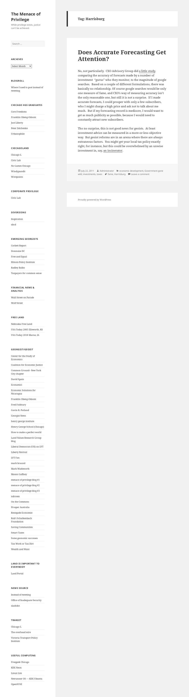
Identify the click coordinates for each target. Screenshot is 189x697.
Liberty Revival (19, 452)
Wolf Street (17, 303)
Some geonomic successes (24, 538)
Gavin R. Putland (20, 410)
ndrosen (15, 496)
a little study (147, 71)
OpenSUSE (16, 684)
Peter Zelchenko (19, 128)
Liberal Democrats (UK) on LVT (27, 446)
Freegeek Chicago (20, 662)
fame (110, 174)
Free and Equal (19, 256)
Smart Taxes (17, 532)
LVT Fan (15, 457)
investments (89, 174)
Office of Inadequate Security (26, 600)
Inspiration (17, 219)
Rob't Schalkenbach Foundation (21, 520)
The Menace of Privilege (26, 16)
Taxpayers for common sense (26, 273)
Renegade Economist (21, 512)
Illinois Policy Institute (23, 262)
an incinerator (112, 150)
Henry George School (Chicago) (27, 426)
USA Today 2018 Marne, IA (25, 335)
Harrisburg (120, 174)
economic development (131, 170)
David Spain (17, 379)
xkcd (13, 224)
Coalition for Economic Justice (27, 364)
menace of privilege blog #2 (25, 485)
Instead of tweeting (21, 594)
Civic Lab (16, 160)
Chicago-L (16, 154)
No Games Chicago (20, 165)
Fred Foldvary (18, 404)
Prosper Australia (20, 507)
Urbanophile (18, 133)
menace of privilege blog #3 (25, 490)
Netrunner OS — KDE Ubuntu (26, 678)
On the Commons (20, 501)
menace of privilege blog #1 (25, 479)
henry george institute (22, 421)
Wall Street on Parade (22, 297)
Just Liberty (17, 122)
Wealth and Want (20, 549)
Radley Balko (18, 267)
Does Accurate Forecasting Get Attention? (122, 55)
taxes (99, 174)
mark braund (18, 463)
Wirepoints (17, 176)
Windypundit (18, 171)
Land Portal (17, 573)
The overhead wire (21, 632)
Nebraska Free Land (21, 324)
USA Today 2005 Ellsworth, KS (27, 329)
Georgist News (18, 415)
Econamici (16, 384)
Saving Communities (22, 527)
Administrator (107, 170)
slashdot (15, 605)
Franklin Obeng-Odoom (23, 117)
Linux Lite (16, 673)
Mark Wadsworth (20, 468)
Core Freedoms (19, 111)
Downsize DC (18, 251)
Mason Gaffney (19, 474)
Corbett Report (18, 245)
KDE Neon (16, 667)
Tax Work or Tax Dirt (22, 543)
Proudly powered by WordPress (94, 199)
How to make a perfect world (26, 432)
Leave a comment (140, 174)
